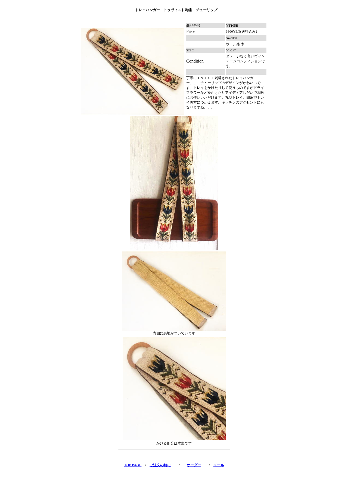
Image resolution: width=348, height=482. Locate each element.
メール (218, 465)
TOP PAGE (132, 465)
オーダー (194, 465)
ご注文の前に (160, 465)
